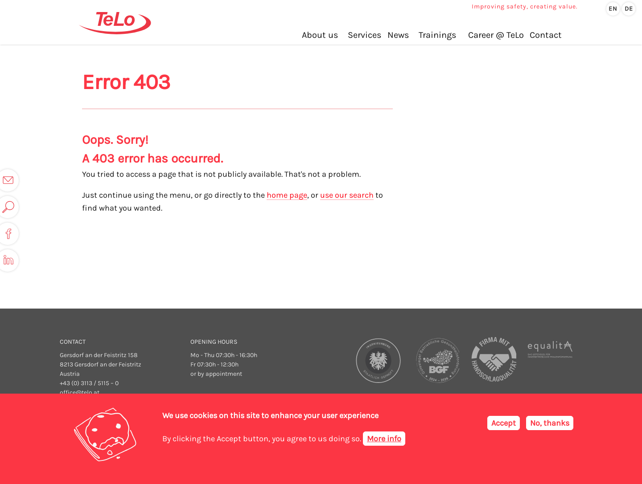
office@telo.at (79, 392)
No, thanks (549, 423)
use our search (347, 195)
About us (320, 35)
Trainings (438, 35)
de (629, 8)
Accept (503, 423)
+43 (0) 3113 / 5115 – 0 (89, 383)
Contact (546, 35)
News (398, 35)
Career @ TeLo (496, 35)
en (613, 8)
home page (287, 195)
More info (384, 439)
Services (365, 35)
